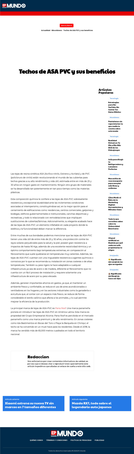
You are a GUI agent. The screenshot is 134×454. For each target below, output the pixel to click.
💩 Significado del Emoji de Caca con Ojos (114, 275)
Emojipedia (114, 255)
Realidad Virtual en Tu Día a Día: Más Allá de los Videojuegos (114, 145)
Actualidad (45, 30)
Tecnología (114, 98)
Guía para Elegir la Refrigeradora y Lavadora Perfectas (115, 164)
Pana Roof (60, 308)
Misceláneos (66, 25)
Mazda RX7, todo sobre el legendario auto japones (91, 405)
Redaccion (38, 356)
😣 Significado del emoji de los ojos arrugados (115, 261)
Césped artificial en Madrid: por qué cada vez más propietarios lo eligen (115, 244)
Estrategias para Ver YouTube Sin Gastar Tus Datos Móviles (114, 107)
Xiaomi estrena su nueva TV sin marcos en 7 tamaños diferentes (30, 405)
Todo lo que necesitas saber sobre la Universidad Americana (115, 223)
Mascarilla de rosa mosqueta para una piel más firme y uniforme (115, 183)
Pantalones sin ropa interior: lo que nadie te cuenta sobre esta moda (115, 126)
